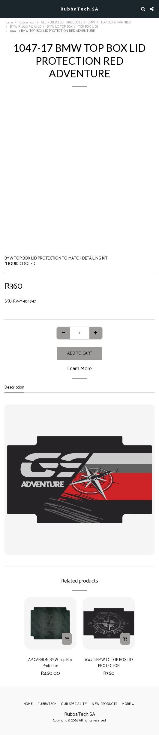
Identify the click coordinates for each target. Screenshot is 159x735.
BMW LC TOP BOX (60, 26)
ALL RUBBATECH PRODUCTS (61, 22)
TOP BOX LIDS (88, 26)
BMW (91, 22)
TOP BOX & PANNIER (115, 22)
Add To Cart (79, 353)
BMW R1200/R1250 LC (25, 26)
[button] (7, 9)
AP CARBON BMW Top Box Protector (50, 663)
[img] (50, 623)
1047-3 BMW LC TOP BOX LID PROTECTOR (109, 663)
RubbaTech (27, 22)
